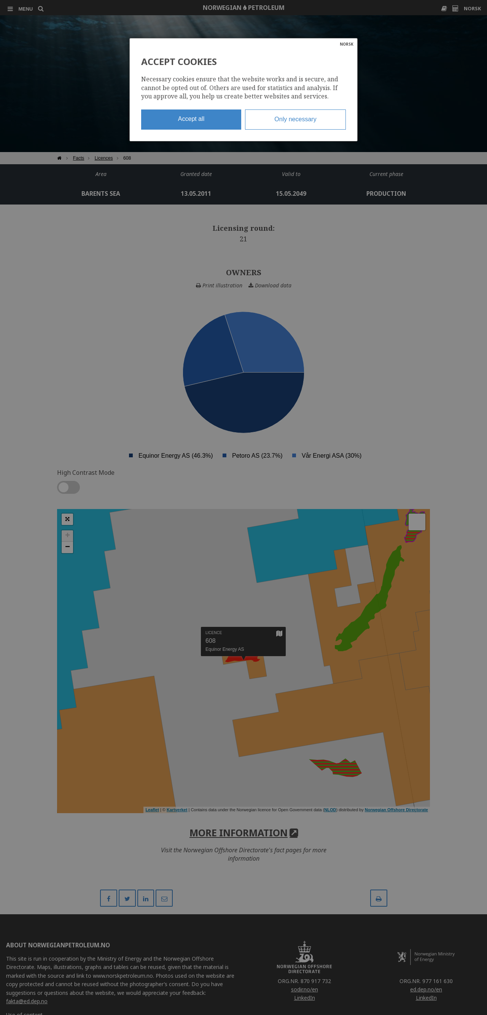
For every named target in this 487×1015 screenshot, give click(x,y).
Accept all (191, 119)
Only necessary (295, 119)
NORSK (346, 44)
